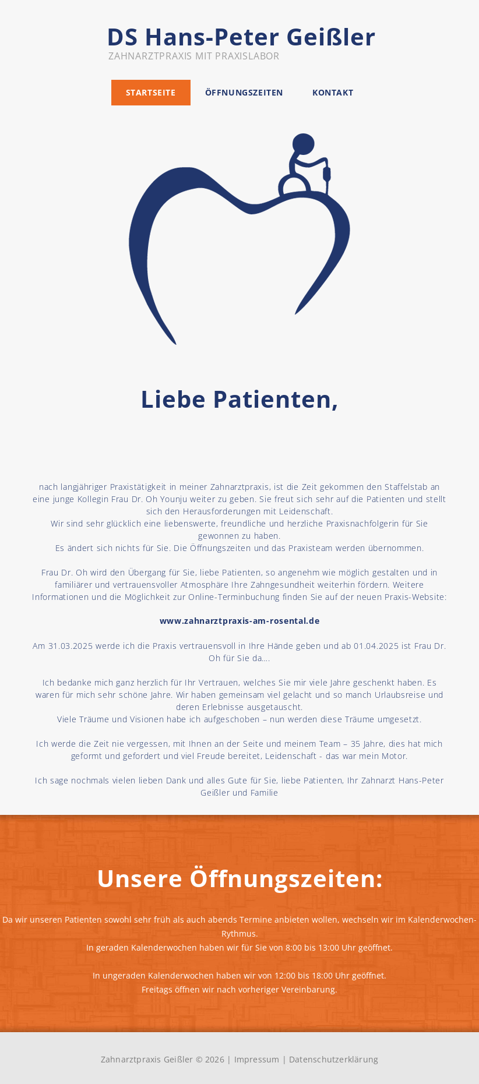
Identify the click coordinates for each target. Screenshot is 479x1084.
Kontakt (332, 92)
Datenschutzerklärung (333, 1059)
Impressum (257, 1059)
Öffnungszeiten (244, 92)
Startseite (151, 92)
